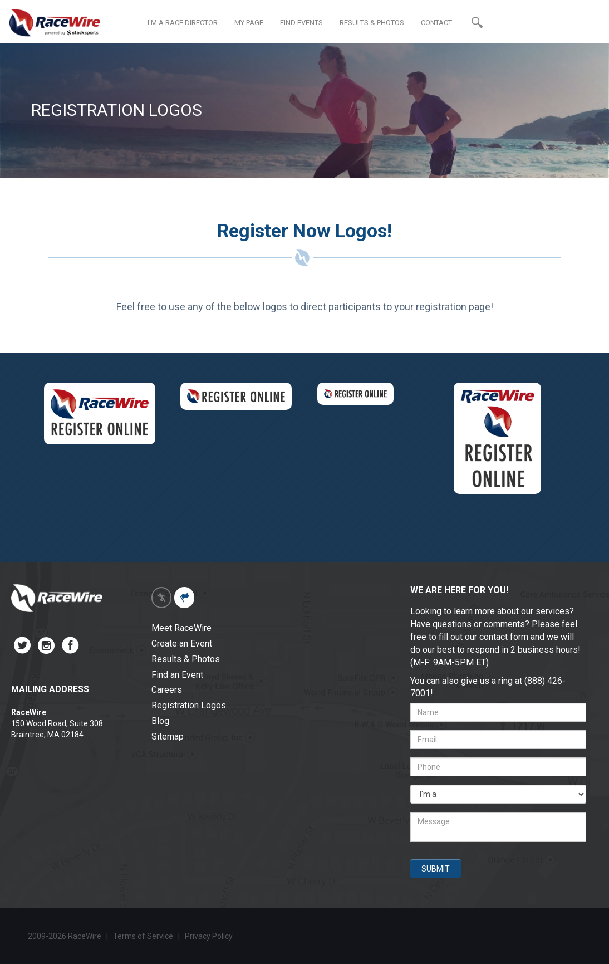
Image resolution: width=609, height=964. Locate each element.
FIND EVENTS (301, 22)
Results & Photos (185, 659)
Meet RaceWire (181, 628)
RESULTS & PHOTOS (372, 22)
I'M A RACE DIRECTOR (183, 22)
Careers (166, 689)
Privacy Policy (209, 936)
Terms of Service (143, 936)
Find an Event (177, 674)
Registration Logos (188, 705)
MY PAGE (248, 22)
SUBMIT (435, 868)
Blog (160, 721)
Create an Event (181, 643)
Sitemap (167, 736)
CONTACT (436, 22)
